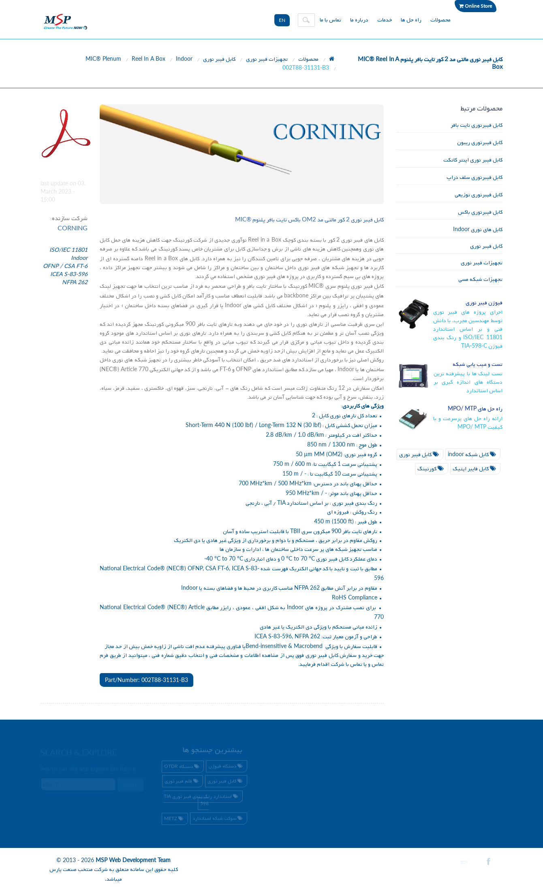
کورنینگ (431, 469)
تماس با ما (330, 20)
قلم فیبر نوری (183, 782)
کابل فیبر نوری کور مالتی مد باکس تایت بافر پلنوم (309, 220)
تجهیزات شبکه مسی (480, 279)
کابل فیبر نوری (219, 59)
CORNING (73, 228)
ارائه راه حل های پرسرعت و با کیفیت (468, 422)
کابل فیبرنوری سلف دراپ (474, 177)
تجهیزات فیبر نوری (267, 59)
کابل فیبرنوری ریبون (479, 142)
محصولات (440, 20)
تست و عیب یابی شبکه (477, 364)
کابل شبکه (473, 454)
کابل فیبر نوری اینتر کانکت (472, 160)
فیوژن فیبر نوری (484, 303)
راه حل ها (411, 20)
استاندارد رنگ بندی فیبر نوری (202, 800)
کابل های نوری (477, 229)
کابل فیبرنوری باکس (480, 212)
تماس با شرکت (347, 664)
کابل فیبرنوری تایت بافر (476, 125)
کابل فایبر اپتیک (475, 469)
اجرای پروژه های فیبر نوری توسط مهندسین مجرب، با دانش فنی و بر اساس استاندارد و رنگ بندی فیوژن (468, 329)
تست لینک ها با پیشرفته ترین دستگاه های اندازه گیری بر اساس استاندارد (468, 382)
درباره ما (359, 20)
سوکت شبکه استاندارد (218, 819)
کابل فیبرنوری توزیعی (478, 195)
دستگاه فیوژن (226, 767)
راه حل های (475, 409)
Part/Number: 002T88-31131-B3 (146, 679)
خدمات (384, 20)
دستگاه (182, 768)
